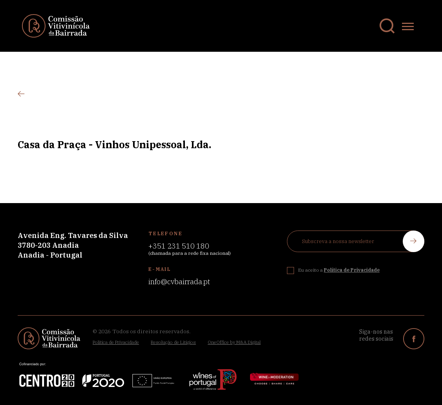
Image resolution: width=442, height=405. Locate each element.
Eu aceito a (339, 270)
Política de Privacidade (116, 342)
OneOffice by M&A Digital (234, 342)
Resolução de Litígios (173, 342)
